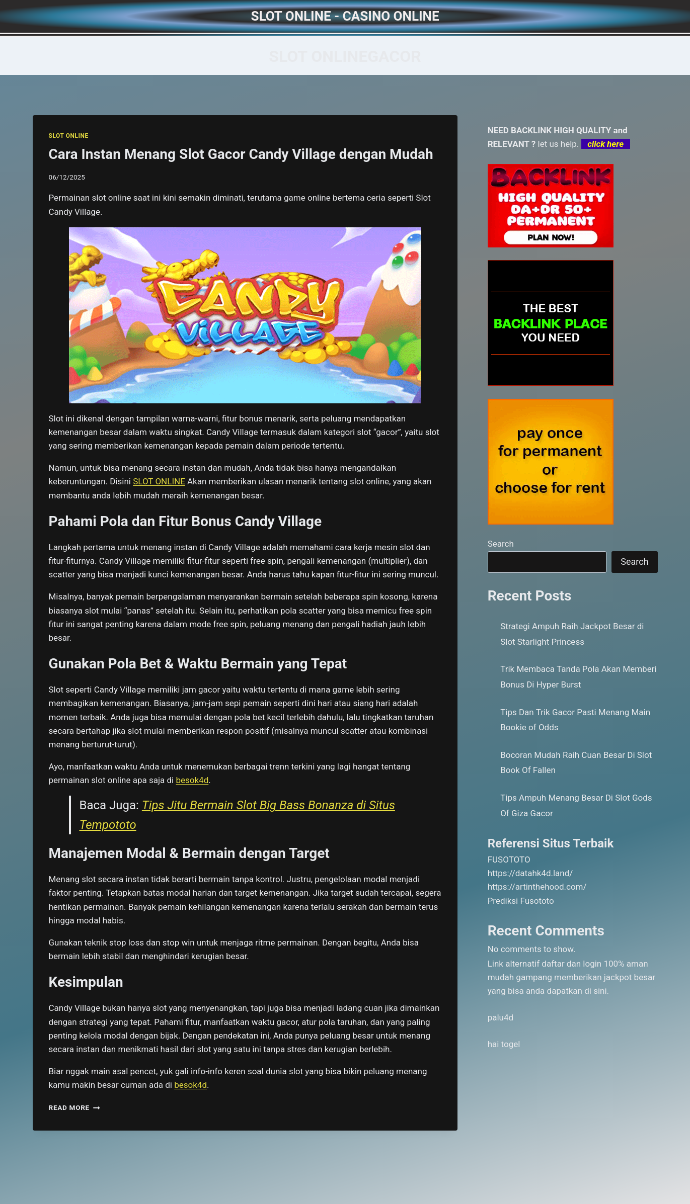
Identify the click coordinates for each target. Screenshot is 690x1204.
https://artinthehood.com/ (537, 887)
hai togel (504, 1044)
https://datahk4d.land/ (530, 873)
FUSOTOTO (509, 859)
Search (501, 544)
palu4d (500, 1017)
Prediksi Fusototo (521, 901)
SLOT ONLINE (69, 135)
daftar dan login (571, 964)
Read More (74, 1107)
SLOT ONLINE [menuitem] (159, 481)
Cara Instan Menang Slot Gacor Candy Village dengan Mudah (241, 154)
